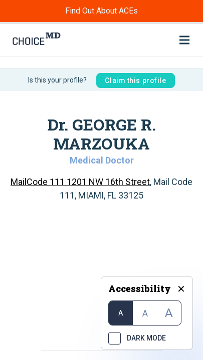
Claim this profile (135, 80)
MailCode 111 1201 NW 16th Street (80, 181)
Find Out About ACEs (101, 11)
